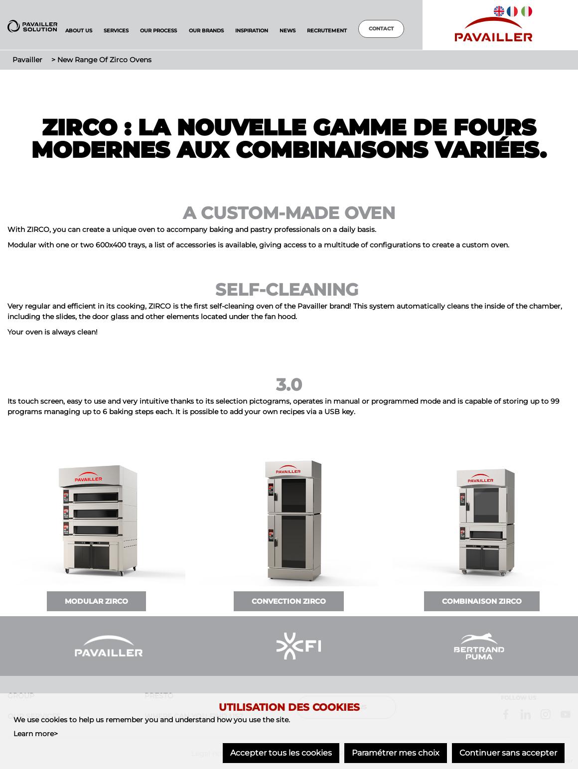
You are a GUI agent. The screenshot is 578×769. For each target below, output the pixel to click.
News (287, 30)
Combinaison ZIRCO (482, 601)
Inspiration (251, 30)
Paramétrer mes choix (395, 753)
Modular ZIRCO (96, 601)
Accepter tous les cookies (281, 753)
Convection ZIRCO (289, 601)
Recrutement (327, 30)
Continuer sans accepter (508, 753)
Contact (381, 28)
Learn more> (35, 733)
